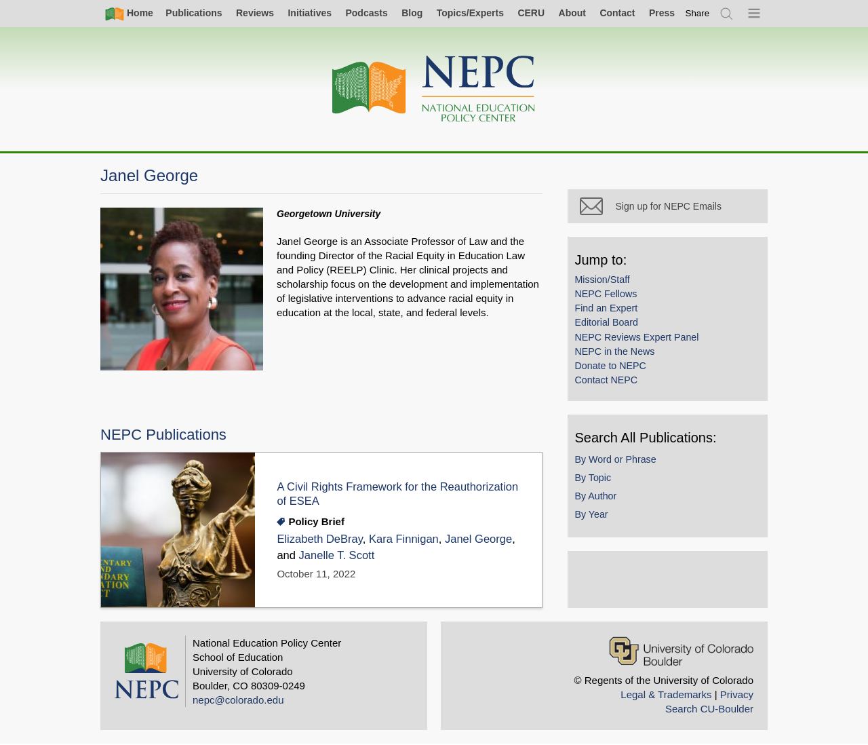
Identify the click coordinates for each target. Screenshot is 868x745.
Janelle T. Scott (337, 555)
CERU (531, 12)
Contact (617, 12)
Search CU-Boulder (709, 709)
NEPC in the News (618, 354)
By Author (599, 498)
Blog (411, 12)
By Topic (596, 480)
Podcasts (366, 12)
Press (662, 12)
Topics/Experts (470, 12)
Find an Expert (609, 310)
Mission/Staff (605, 282)
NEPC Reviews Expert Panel (640, 340)
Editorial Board (609, 325)
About (572, 12)
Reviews (255, 12)
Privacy (736, 695)
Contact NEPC (609, 382)
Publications (193, 12)
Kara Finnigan (404, 539)
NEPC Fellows (609, 296)
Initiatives (310, 12)
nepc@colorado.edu (238, 700)
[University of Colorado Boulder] (681, 651)
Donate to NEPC (613, 368)
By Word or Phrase (618, 462)
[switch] (698, 13)
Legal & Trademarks (665, 695)
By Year (594, 517)
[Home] (434, 89)
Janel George (479, 539)
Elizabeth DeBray (320, 539)
